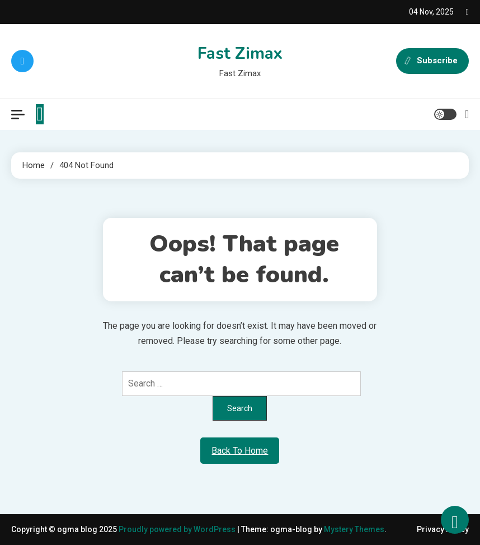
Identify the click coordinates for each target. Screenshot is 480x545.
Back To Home (239, 450)
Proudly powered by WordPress (178, 529)
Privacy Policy (443, 529)
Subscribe (432, 61)
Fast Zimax (240, 53)
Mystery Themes (354, 529)
